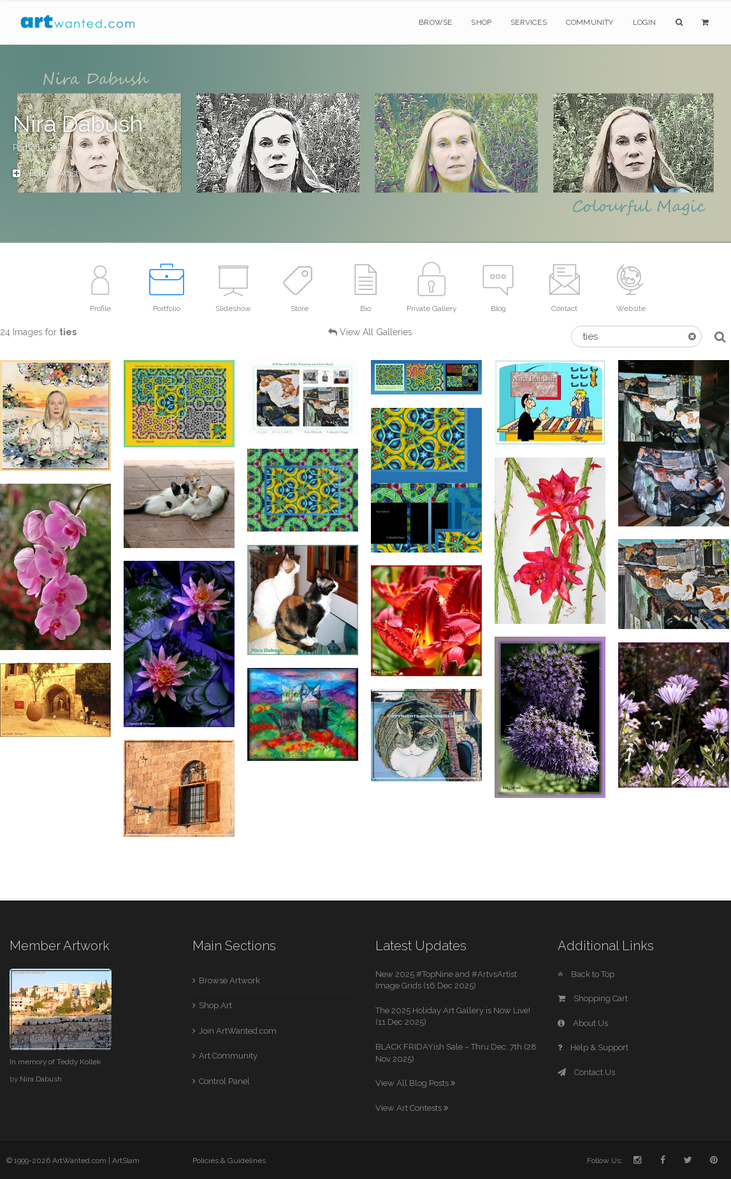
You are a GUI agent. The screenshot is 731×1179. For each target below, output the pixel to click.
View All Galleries (376, 332)
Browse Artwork (229, 980)
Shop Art (215, 1005)
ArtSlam (126, 1160)
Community (590, 22)
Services (528, 22)
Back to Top (586, 974)
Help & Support (593, 1047)
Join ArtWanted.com (238, 1031)
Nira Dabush (41, 1078)
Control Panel (224, 1081)
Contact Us (586, 1072)
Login (644, 22)
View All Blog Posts (415, 1083)
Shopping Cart (593, 998)
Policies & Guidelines (229, 1160)
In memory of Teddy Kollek (55, 1061)
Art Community (228, 1055)
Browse (435, 22)
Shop (481, 22)
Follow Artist (45, 173)
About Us (583, 1023)
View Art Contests (411, 1108)
